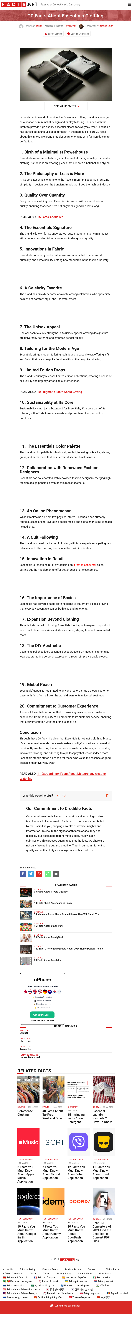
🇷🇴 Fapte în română (117, 1293)
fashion (53, 117)
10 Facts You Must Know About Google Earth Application (26, 1234)
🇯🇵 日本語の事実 (55, 1289)
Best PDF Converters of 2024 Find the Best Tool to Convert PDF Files (102, 1232)
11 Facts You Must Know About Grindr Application (101, 1172)
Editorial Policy (27, 1269)
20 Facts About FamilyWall (48, 937)
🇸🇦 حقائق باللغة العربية (42, 1285)
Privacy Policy (64, 1273)
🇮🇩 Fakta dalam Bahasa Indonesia (21, 1289)
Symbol (24, 1032)
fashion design (98, 136)
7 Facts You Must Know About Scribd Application (51, 1172)
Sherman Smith (105, 26)
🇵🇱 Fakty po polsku (90, 1293)
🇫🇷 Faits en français (44, 1277)
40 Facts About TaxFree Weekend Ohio (53, 1114)
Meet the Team (50, 1269)
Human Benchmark (30, 1057)
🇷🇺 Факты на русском (15, 1297)
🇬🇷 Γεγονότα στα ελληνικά (75, 1285)
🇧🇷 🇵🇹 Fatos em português (17, 1281)
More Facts (105, 1273)
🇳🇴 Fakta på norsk (103, 1281)
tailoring (79, 122)
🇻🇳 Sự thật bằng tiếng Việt (48, 1297)
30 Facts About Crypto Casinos (51, 891)
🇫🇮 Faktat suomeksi (13, 1285)
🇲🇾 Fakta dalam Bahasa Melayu (20, 1293)
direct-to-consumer (84, 564)
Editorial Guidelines (80, 34)
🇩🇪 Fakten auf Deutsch (15, 1277)
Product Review (73, 1269)
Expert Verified (55, 34)
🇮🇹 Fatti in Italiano (102, 1277)
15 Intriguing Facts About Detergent (76, 1118)
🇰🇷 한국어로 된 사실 (82, 1289)
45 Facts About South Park (48, 926)
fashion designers (83, 478)
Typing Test (26, 1049)
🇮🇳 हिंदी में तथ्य (103, 1285)
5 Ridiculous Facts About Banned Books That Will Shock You (66, 914)
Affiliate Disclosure (13, 1273)
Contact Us (94, 1269)
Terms (46, 1273)
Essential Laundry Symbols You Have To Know (102, 1116)
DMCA (33, 1273)
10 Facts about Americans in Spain (53, 903)
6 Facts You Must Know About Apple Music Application (25, 1174)
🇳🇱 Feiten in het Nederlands (58, 1293)
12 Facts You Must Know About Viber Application (76, 1172)
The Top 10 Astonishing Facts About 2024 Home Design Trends (68, 948)
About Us (8, 1269)
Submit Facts (85, 1273)
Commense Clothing (25, 1112)
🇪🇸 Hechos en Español (74, 1277)
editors (59, 835)
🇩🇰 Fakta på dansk (48, 1281)
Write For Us (112, 1269)
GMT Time (25, 1041)
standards (74, 831)
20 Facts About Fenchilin (47, 960)
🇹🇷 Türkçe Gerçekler (80, 1297)
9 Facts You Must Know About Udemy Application (52, 1232)
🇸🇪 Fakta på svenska (76, 1281)
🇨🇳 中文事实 (103, 1297)
